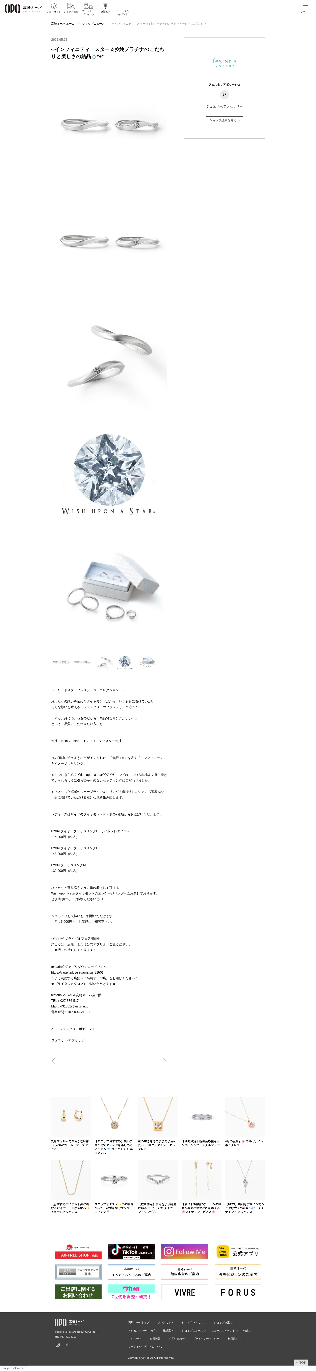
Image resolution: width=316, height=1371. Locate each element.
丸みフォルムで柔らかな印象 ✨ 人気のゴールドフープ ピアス (70, 1145)
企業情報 (155, 1338)
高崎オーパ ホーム (63, 23)
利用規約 (233, 1338)
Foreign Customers (12, 1368)
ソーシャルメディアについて (145, 1346)
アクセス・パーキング (88, 13)
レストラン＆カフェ (194, 1322)
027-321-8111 (69, 1336)
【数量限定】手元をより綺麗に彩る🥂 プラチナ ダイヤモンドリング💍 (157, 1208)
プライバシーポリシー (206, 1338)
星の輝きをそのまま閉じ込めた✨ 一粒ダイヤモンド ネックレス (157, 1145)
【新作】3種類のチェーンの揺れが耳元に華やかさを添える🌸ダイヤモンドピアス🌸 (201, 1208)
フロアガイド (53, 12)
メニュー (305, 12)
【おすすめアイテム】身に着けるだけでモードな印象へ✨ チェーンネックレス (70, 1208)
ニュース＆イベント (123, 13)
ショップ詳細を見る (223, 120)
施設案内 (105, 12)
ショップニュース (93, 23)
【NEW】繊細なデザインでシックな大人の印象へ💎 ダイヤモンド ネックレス (244, 1208)
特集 (246, 1330)
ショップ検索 (71, 12)
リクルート (134, 1338)
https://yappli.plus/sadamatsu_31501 (77, 972)
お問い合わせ (177, 1338)
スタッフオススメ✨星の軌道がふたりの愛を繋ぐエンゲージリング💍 (114, 1208)
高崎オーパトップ (138, 1322)
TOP (302, 1363)
